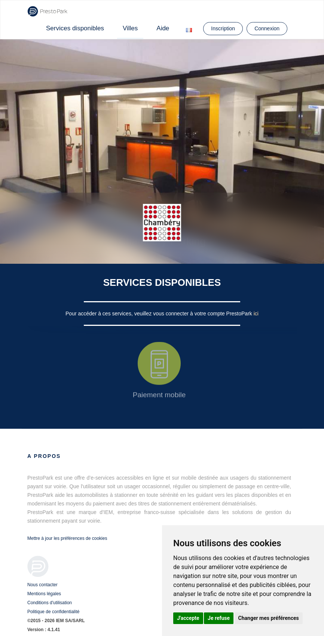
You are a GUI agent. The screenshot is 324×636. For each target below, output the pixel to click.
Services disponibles (75, 28)
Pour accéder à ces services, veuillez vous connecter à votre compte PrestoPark (159, 314)
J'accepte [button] (188, 618)
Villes (130, 28)
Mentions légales (44, 593)
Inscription (223, 28)
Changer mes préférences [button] (268, 618)
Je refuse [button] (219, 618)
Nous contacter (42, 584)
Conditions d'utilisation (49, 602)
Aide (162, 28)
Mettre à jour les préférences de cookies (67, 538)
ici (256, 314)
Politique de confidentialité (53, 611)
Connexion (266, 28)
